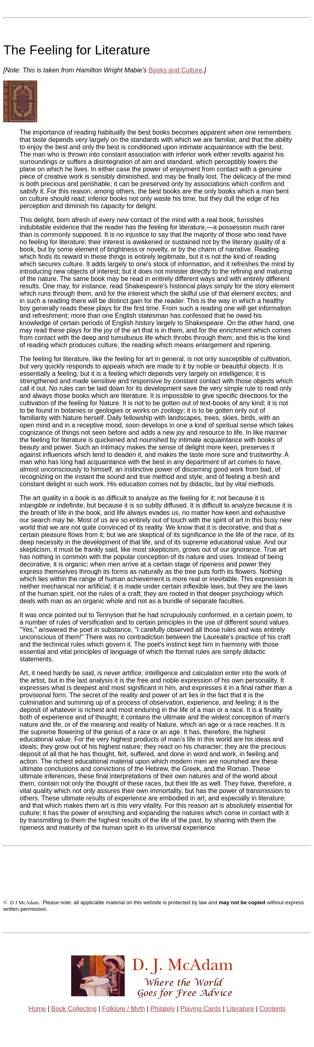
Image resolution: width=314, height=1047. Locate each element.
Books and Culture (175, 70)
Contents (272, 1008)
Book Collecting (73, 1008)
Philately (162, 1008)
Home (37, 1008)
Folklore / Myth (123, 1008)
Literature (240, 1008)
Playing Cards (200, 1008)
